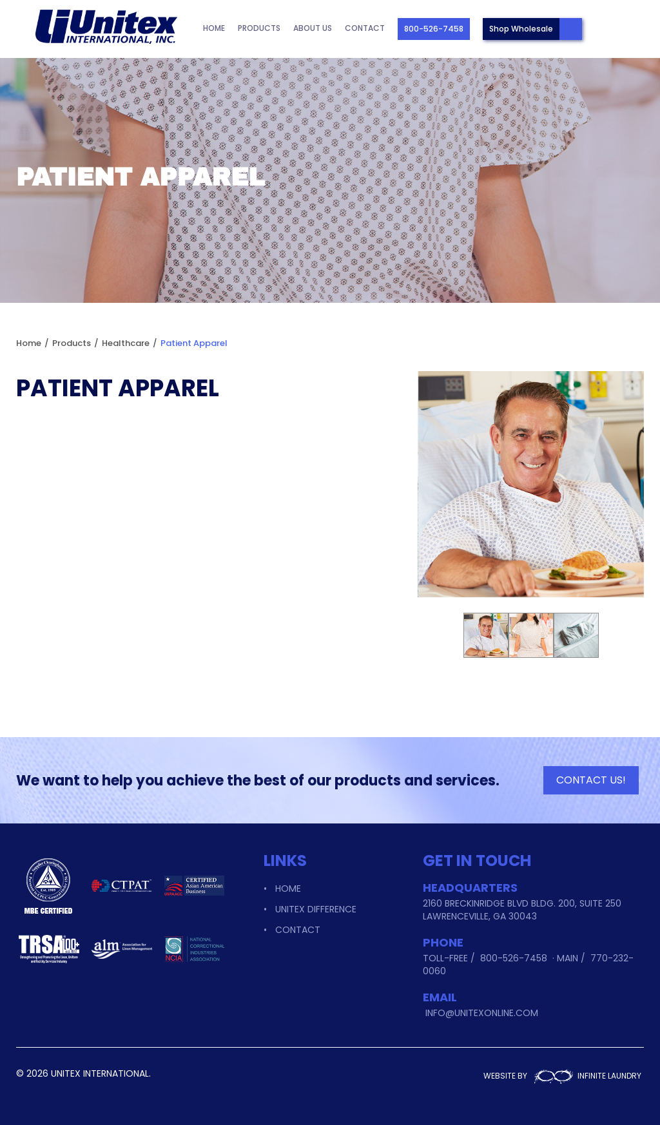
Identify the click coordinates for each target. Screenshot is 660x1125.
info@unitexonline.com (481, 1012)
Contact (365, 28)
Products (259, 28)
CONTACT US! (591, 780)
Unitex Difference (315, 909)
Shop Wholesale (521, 28)
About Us (312, 28)
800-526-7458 (433, 28)
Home (214, 28)
